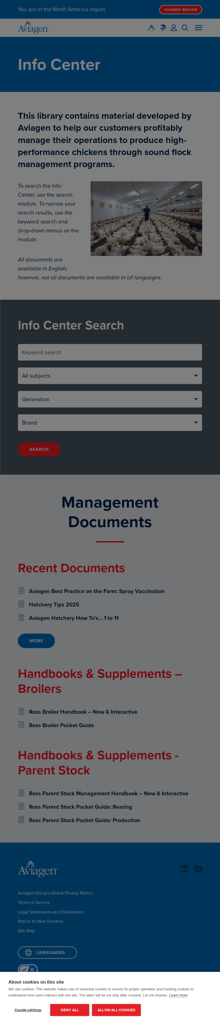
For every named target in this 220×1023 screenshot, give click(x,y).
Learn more (178, 995)
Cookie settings (27, 1010)
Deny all (70, 1010)
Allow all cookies (116, 1010)
